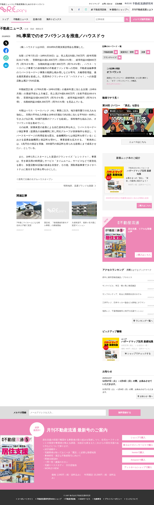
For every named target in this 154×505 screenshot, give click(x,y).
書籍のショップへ (119, 9)
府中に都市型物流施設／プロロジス (128, 278)
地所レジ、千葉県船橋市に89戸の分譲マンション (128, 312)
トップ (5, 19)
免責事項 (97, 499)
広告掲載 (118, 4)
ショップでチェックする (138, 353)
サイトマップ (94, 4)
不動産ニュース (20, 19)
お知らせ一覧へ (145, 396)
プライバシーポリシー (112, 499)
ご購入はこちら (144, 206)
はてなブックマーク (141, 270)
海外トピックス (53, 19)
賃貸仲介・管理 (127, 52)
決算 (143, 52)
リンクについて (131, 499)
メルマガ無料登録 (142, 19)
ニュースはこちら (137, 142)
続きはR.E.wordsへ (114, 84)
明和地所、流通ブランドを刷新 (80, 186)
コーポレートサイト (24, 499)
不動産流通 (108, 52)
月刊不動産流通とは (142, 9)
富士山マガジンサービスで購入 (138, 445)
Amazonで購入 (138, 460)
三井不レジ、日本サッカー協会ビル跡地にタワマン (128, 304)
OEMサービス (84, 499)
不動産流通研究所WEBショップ (48, 499)
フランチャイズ (109, 57)
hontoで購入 (138, 452)
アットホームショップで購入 (138, 467)
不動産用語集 (98, 9)
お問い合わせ (107, 4)
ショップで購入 (138, 437)
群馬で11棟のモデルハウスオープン (34, 179)
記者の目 (37, 19)
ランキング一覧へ (143, 321)
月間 (128, 270)
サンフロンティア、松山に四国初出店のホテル (128, 295)
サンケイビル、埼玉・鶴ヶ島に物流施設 (128, 287)
